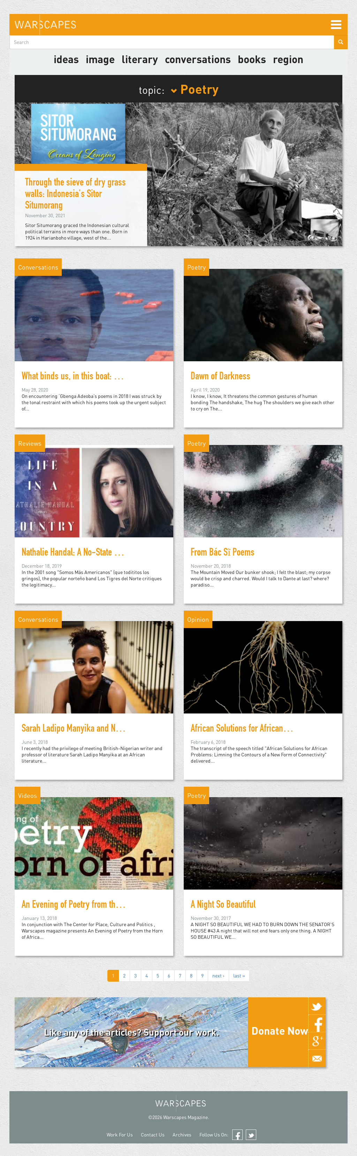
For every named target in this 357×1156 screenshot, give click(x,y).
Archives (182, 1135)
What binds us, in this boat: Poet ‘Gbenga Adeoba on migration (124, 377)
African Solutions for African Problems (253, 729)
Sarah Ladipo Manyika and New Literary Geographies (109, 729)
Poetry (194, 88)
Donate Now (279, 1030)
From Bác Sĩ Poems (223, 553)
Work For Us (120, 1135)
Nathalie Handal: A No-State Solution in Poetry (97, 553)
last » (239, 976)
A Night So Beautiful (223, 905)
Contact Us (153, 1135)
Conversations (198, 59)
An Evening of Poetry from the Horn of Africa (94, 905)
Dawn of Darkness (220, 377)
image (100, 59)
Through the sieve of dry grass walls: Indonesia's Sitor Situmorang (75, 195)
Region (288, 59)
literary (140, 59)
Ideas (66, 59)
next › (218, 976)
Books (252, 59)
